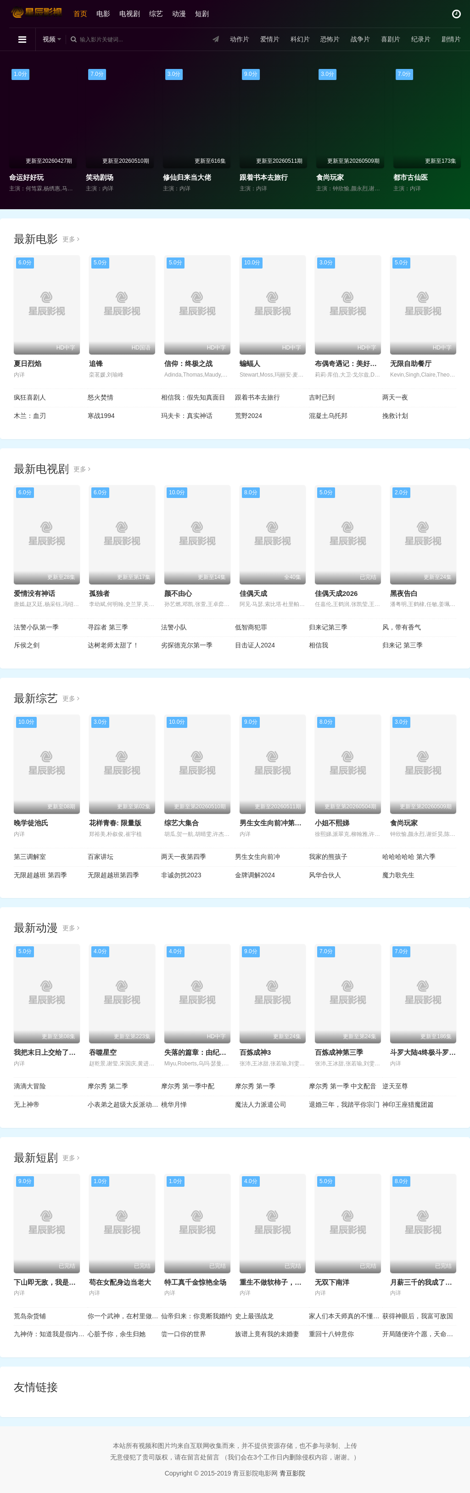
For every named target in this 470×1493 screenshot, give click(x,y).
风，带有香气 (401, 627)
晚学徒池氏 (31, 823)
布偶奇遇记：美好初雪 (349, 363)
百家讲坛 (100, 856)
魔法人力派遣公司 (260, 1104)
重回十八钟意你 (331, 1334)
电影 (103, 13)
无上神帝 (26, 1104)
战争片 (360, 39)
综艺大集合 (181, 823)
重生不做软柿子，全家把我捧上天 (291, 1282)
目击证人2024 (255, 645)
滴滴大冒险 (30, 1086)
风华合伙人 (325, 875)
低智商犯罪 (251, 627)
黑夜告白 (404, 593)
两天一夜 (395, 397)
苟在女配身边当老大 (120, 1282)
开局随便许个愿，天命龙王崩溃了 (419, 1334)
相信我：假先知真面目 (193, 397)
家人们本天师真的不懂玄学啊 (346, 1316)
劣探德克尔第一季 (187, 645)
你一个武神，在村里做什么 (125, 1316)
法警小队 (174, 627)
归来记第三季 (328, 627)
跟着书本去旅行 (264, 177)
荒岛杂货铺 (30, 1316)
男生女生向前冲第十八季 (277, 823)
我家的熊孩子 (328, 856)
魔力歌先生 (398, 875)
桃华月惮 (174, 1104)
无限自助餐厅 (410, 363)
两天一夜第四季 (183, 856)
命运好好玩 (26, 177)
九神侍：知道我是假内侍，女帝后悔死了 (51, 1334)
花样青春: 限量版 (115, 823)
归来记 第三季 (402, 645)
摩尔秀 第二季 (108, 1086)
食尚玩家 (330, 177)
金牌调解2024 (255, 875)
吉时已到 (322, 397)
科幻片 (300, 39)
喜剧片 (390, 39)
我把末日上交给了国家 (48, 1052)
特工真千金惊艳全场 (195, 1282)
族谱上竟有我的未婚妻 (267, 1334)
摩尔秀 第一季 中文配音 (343, 1086)
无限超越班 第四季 (40, 875)
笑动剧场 (99, 177)
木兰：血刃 (30, 415)
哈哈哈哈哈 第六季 (409, 856)
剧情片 (451, 39)
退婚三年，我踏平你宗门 (344, 1104)
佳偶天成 (253, 593)
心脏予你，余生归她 (116, 1334)
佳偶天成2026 (336, 593)
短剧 (202, 13)
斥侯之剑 (26, 645)
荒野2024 (248, 415)
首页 (80, 13)
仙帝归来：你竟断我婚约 (196, 1316)
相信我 (318, 645)
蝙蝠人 (250, 363)
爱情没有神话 (34, 593)
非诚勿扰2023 (181, 875)
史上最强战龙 (254, 1316)
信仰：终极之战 (188, 363)
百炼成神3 (255, 1052)
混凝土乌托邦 (328, 415)
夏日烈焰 (27, 363)
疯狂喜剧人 (30, 397)
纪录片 (421, 39)
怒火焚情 (100, 397)
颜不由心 (178, 593)
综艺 (156, 13)
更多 (70, 239)
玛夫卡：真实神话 (187, 415)
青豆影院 (292, 1473)
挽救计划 (395, 415)
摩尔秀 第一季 (255, 1086)
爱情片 (270, 39)
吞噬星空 (103, 1052)
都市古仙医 (410, 177)
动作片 (239, 39)
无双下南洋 (332, 1282)
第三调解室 (30, 856)
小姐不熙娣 (332, 823)
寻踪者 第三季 (108, 627)
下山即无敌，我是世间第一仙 (58, 1282)
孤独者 (99, 593)
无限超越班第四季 (113, 875)
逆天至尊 (395, 1086)
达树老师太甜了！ (113, 645)
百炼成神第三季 (339, 1052)
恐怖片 (330, 39)
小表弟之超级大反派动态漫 (125, 1104)
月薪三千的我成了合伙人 (428, 1282)
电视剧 (129, 13)
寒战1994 (101, 415)
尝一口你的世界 (183, 1334)
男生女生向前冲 (257, 856)
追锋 (96, 363)
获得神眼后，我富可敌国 (417, 1316)
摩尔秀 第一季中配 (187, 1086)
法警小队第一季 (36, 627)
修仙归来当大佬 (187, 177)
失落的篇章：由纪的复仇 (202, 1052)
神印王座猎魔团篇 (408, 1104)
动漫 (179, 13)
